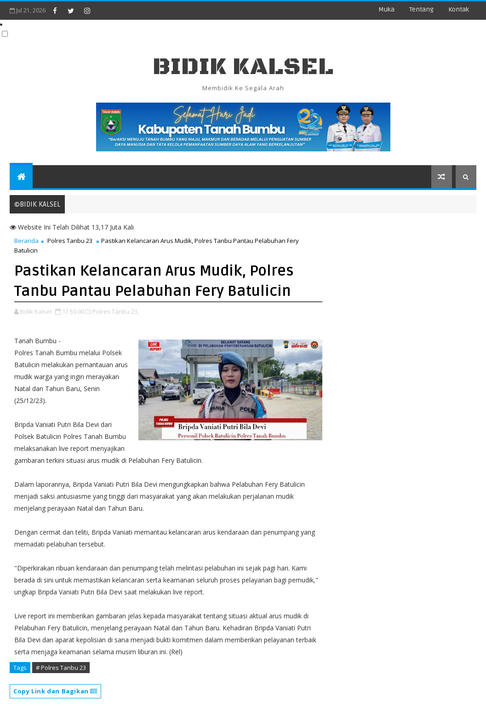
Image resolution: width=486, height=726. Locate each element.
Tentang (421, 9)
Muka (386, 9)
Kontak (458, 9)
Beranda (26, 240)
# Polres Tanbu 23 (61, 667)
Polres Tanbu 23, (115, 311)
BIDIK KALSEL (243, 67)
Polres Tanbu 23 (69, 240)
